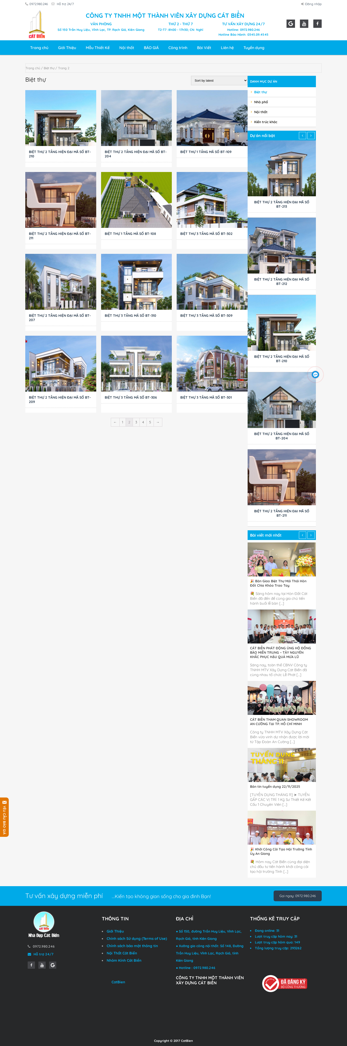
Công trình (177, 47)
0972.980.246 (37, 4)
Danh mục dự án (263, 81)
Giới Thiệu (67, 47)
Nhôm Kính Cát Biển (124, 960)
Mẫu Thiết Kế (98, 47)
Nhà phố (261, 102)
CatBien (118, 982)
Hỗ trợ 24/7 (64, 4)
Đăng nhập (312, 4)
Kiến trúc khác (265, 122)
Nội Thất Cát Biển (122, 953)
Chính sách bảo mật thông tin (132, 945)
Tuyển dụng (253, 47)
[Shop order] (219, 80)
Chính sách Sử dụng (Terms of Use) (137, 938)
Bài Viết (204, 47)
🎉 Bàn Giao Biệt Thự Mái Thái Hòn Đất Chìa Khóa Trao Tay (278, 583)
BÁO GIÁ (151, 47)
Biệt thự (49, 68)
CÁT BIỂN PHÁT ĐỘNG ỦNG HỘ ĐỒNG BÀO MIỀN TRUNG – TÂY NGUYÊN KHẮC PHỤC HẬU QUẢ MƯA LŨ (280, 652)
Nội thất (126, 47)
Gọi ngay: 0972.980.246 (297, 896)
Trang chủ (39, 47)
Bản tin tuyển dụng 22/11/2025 (275, 786)
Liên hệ (227, 47)
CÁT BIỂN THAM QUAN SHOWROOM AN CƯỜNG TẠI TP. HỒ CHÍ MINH (279, 721)
